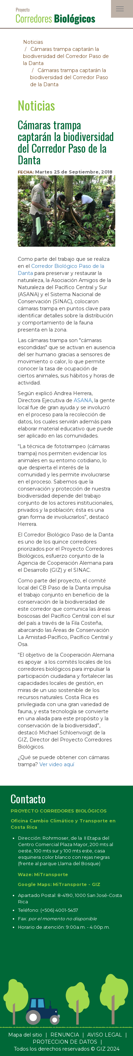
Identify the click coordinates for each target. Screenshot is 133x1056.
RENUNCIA (64, 1035)
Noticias (33, 42)
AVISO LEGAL (104, 1035)
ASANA (83, 400)
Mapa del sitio (25, 1035)
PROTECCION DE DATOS (65, 1042)
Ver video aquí (56, 764)
